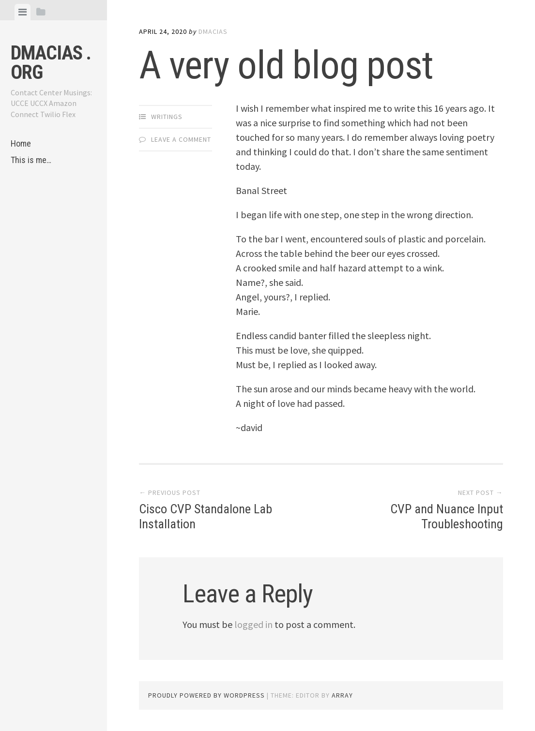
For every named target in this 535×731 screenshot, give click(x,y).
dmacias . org (51, 63)
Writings (167, 116)
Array (342, 695)
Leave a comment (181, 139)
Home (21, 143)
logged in (253, 624)
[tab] (23, 12)
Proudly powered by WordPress (206, 695)
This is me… (31, 160)
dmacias (213, 31)
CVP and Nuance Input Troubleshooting (446, 516)
